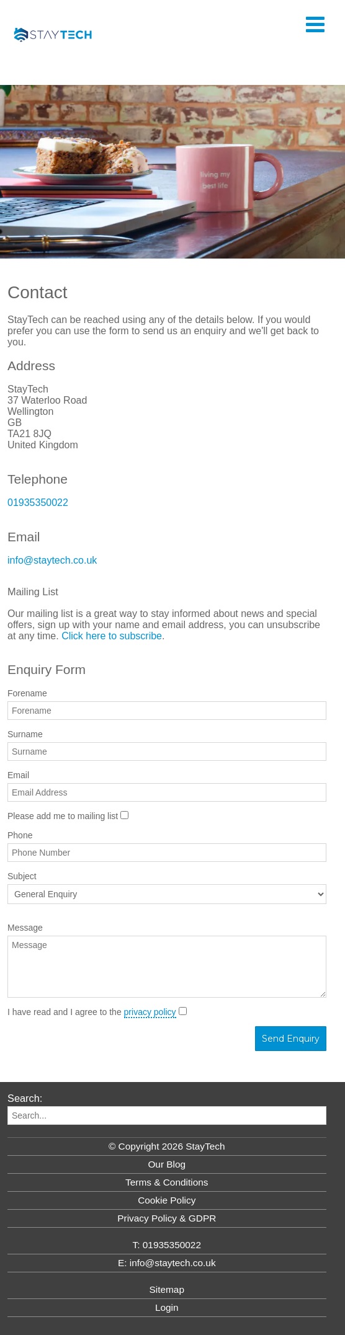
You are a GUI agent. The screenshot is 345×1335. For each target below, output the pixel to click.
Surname (25, 734)
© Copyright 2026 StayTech (167, 1146)
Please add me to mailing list (62, 816)
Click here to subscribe (111, 636)
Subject (22, 876)
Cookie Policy (166, 1200)
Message (25, 928)
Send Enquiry (291, 1038)
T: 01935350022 (167, 1245)
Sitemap (167, 1289)
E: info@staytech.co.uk (167, 1262)
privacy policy (150, 1012)
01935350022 (37, 502)
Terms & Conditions (166, 1182)
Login (167, 1307)
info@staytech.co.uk (52, 560)
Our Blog (167, 1164)
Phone (19, 835)
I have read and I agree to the (91, 1012)
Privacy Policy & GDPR (166, 1218)
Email (18, 775)
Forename (27, 693)
